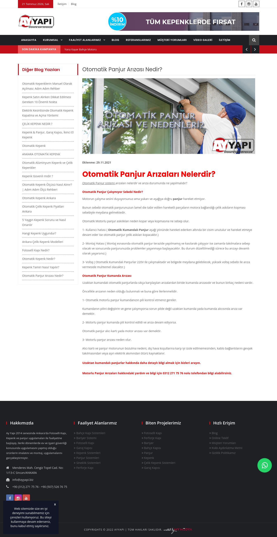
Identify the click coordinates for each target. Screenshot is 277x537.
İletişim (62, 4)
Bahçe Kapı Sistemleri (89, 433)
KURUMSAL (51, 40)
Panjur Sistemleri (86, 458)
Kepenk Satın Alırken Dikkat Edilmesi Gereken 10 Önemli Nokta (46, 99)
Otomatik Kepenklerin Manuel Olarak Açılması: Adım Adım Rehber (47, 86)
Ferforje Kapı (83, 468)
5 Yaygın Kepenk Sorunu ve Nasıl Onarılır (44, 222)
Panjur (147, 453)
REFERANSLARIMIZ (138, 40)
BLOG (115, 40)
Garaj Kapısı (83, 448)
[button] (50, 526)
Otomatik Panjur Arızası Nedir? (42, 276)
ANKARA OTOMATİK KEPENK (41, 154)
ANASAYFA (29, 40)
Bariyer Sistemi (85, 438)
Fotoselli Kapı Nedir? (36, 250)
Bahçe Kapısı (151, 448)
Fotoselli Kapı (84, 443)
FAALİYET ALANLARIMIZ (85, 40)
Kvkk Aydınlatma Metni (225, 448)
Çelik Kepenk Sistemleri (158, 463)
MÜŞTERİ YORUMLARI (172, 40)
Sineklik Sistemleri (87, 463)
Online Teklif (219, 438)
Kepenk (148, 458)
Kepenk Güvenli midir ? (37, 176)
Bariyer (148, 443)
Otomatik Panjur (114, 174)
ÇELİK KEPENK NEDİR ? (37, 124)
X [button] (55, 504)
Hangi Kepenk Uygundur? (39, 233)
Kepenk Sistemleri (87, 453)
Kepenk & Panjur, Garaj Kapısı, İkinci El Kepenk (48, 134)
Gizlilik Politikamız (222, 453)
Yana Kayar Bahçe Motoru (81, 49)
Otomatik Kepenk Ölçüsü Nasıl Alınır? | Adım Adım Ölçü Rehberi (47, 187)
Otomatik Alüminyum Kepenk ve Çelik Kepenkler (47, 165)
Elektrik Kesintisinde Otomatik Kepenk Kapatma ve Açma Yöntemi (47, 112)
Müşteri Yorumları (222, 443)
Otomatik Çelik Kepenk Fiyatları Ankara (43, 208)
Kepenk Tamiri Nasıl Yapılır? (40, 267)
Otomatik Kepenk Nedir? (38, 259)
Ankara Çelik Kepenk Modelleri (42, 242)
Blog (74, 4)
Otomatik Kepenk (34, 146)
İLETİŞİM (224, 40)
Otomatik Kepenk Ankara (39, 198)
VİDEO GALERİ (202, 40)
